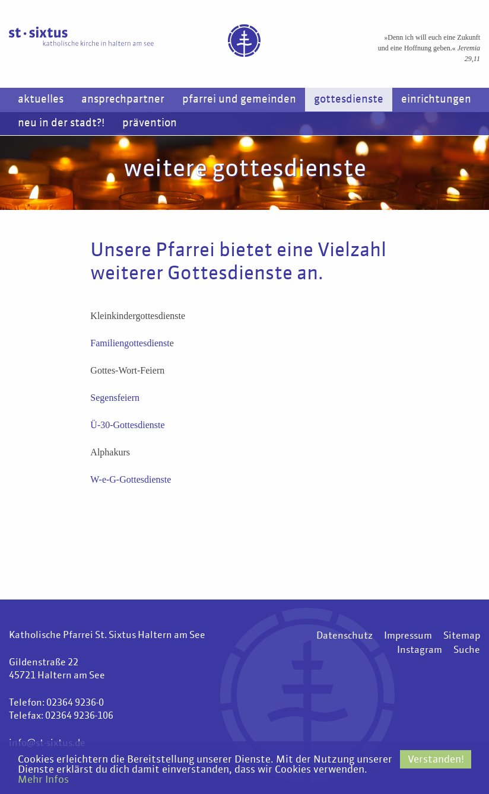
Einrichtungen (436, 99)
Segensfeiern (114, 398)
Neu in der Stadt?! (61, 123)
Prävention (149, 123)
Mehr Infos (43, 780)
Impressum (408, 636)
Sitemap (461, 636)
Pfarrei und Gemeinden (239, 99)
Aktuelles (40, 99)
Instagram (419, 650)
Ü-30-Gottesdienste (127, 425)
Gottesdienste (348, 99)
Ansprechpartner (122, 99)
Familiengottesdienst (129, 343)
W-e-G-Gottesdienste (130, 479)
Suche (466, 650)
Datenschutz (344, 636)
